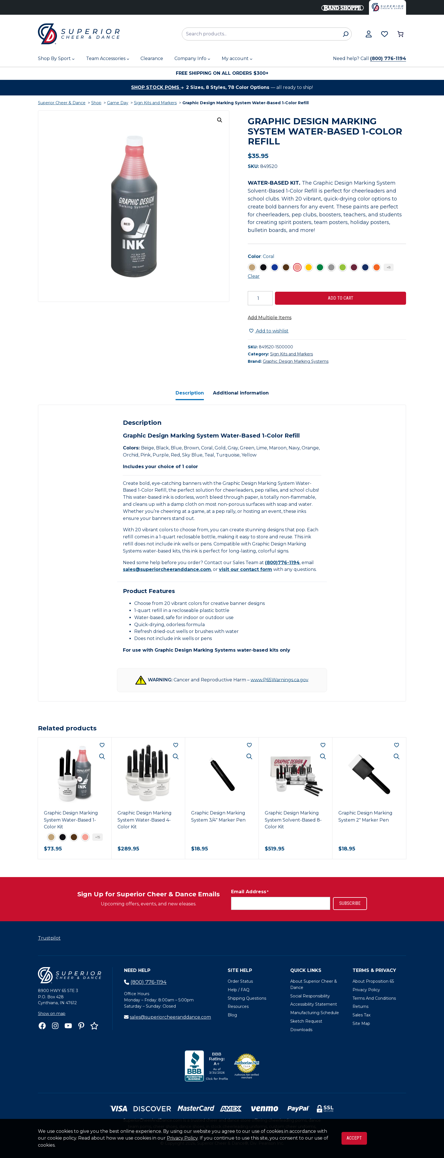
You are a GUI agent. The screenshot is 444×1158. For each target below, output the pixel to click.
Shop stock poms (157, 87)
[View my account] (368, 34)
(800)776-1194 (282, 562)
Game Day (117, 102)
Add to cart (340, 298)
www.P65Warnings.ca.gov (279, 679)
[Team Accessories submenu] (128, 58)
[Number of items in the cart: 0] (400, 34)
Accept (354, 1138)
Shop (96, 102)
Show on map (51, 1013)
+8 (389, 267)
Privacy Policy (182, 1138)
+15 (97, 837)
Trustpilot (49, 938)
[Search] (346, 33)
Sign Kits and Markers (155, 102)
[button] (220, 120)
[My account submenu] (251, 58)
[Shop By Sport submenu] (73, 58)
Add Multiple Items (269, 317)
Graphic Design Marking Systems (295, 361)
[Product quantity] (260, 298)
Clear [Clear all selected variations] (254, 276)
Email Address (249, 892)
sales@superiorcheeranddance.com (167, 569)
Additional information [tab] (241, 393)
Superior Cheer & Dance (62, 102)
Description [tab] (190, 393)
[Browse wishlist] (384, 34)
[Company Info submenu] (209, 58)
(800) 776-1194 (388, 58)
